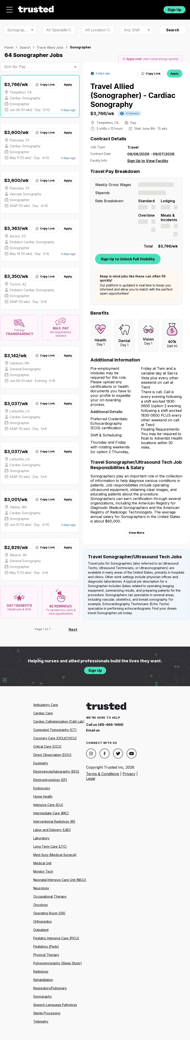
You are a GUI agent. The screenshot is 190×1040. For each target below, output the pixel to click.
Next (73, 629)
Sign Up (174, 9)
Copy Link (45, 84)
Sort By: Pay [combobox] (15, 66)
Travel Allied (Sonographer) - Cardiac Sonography (133, 95)
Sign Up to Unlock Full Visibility (128, 259)
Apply (68, 84)
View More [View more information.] (136, 532)
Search (172, 30)
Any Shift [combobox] (132, 30)
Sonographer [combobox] (18, 30)
